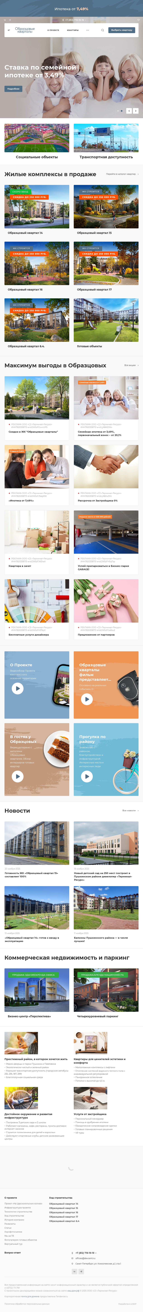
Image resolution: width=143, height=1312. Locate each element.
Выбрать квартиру (121, 30)
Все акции (131, 365)
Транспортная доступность (106, 157)
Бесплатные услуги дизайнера (29, 634)
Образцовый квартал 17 (63, 1216)
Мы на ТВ (9, 1236)
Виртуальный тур (13, 1244)
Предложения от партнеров (96, 634)
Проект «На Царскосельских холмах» (23, 1203)
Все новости (130, 810)
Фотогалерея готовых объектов (20, 1240)
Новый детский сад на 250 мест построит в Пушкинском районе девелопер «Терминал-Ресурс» (103, 876)
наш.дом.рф (73, 1291)
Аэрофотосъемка (13, 1232)
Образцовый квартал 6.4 (64, 1221)
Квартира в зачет (20, 565)
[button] (118, 111)
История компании (14, 1220)
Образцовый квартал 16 (63, 1212)
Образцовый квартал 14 (63, 1203)
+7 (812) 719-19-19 (74, 20)
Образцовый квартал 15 (63, 1208)
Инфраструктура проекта (17, 1208)
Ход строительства (14, 1216)
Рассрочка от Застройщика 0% (98, 500)
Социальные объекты (37, 157)
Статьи (7, 1228)
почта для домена (30, 1296)
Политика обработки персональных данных (26, 1304)
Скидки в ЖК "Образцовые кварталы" (33, 431)
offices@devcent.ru (85, 1258)
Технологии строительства (18, 1212)
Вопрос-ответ (12, 1252)
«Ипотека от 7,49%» (21, 500)
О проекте (10, 1197)
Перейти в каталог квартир (122, 174)
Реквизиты (10, 1224)
